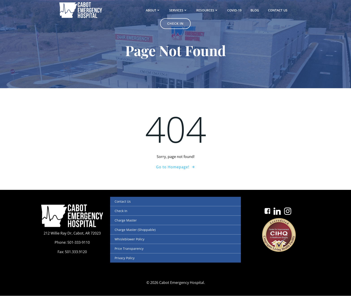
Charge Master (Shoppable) (135, 230)
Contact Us (256, 10)
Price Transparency (129, 248)
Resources (186, 10)
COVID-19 (212, 10)
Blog (233, 10)
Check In (121, 211)
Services (157, 10)
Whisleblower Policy (129, 239)
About (131, 10)
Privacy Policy (125, 258)
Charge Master (126, 220)
